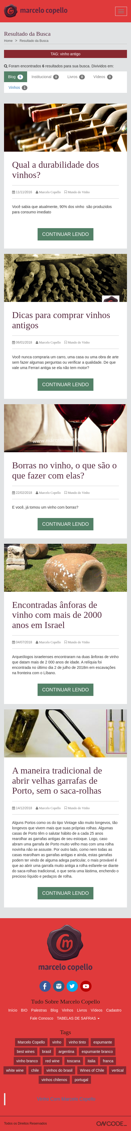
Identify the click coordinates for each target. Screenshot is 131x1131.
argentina (66, 1051)
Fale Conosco (41, 1018)
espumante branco (97, 1051)
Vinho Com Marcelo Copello (66, 1099)
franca (108, 1061)
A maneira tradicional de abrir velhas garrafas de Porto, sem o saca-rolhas (57, 780)
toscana (73, 1061)
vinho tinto (77, 1042)
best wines (26, 1051)
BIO (24, 1010)
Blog (15, 77)
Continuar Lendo (65, 234)
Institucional (45, 77)
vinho (56, 1042)
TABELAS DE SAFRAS (78, 1018)
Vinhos (18, 87)
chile (35, 1070)
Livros (76, 77)
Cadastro (113, 1010)
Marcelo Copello (31, 1042)
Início (12, 1010)
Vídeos (102, 77)
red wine (52, 1061)
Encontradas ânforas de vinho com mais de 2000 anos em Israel (57, 615)
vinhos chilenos (54, 1080)
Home (8, 41)
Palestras (39, 1010)
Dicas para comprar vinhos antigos (61, 320)
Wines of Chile (92, 1070)
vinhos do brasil (59, 1070)
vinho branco (27, 1061)
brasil (46, 1051)
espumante (102, 1042)
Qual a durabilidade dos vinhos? (55, 170)
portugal (81, 1080)
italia (92, 1061)
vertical (117, 1070)
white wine (15, 1070)
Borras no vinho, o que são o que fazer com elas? (64, 470)
